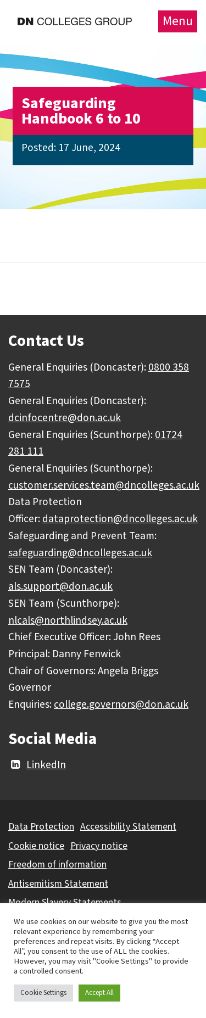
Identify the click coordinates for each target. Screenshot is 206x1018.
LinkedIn (37, 765)
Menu (178, 21)
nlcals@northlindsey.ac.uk (67, 620)
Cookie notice (36, 846)
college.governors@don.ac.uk (121, 704)
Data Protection (41, 827)
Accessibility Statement (128, 827)
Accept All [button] (99, 993)
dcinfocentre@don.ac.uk (64, 418)
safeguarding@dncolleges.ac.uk (80, 553)
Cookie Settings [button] (43, 993)
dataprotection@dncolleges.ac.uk (120, 519)
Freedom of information (57, 864)
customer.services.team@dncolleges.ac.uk (103, 485)
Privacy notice (98, 846)
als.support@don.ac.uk (60, 586)
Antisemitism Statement (58, 884)
